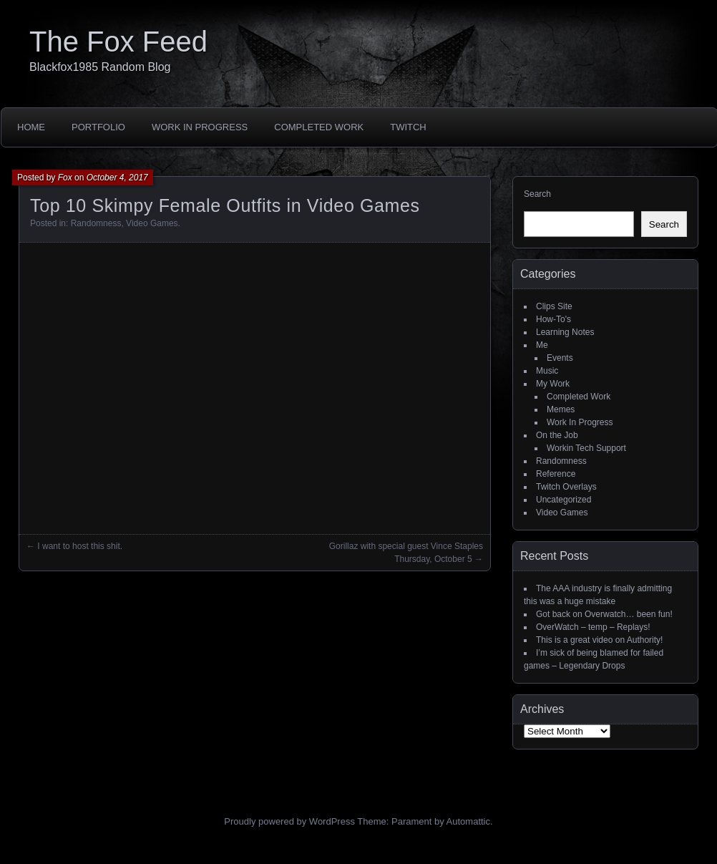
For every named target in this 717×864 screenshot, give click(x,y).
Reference (555, 474)
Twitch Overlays (566, 487)
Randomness (96, 223)
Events (560, 358)
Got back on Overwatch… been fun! (604, 614)
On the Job (557, 435)
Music (547, 371)
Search (537, 194)
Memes (561, 409)
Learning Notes (565, 332)
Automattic (468, 821)
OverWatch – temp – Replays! (593, 627)
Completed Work (319, 127)
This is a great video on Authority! (599, 640)
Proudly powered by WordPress (289, 821)
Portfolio (98, 127)
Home (31, 127)
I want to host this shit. (79, 546)
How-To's (553, 319)
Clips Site (554, 306)
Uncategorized (563, 500)
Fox (65, 178)
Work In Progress (200, 127)
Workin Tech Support (586, 448)
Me (542, 345)
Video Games (152, 223)
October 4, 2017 (117, 178)
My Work (553, 384)
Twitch (408, 127)
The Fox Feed (118, 41)
